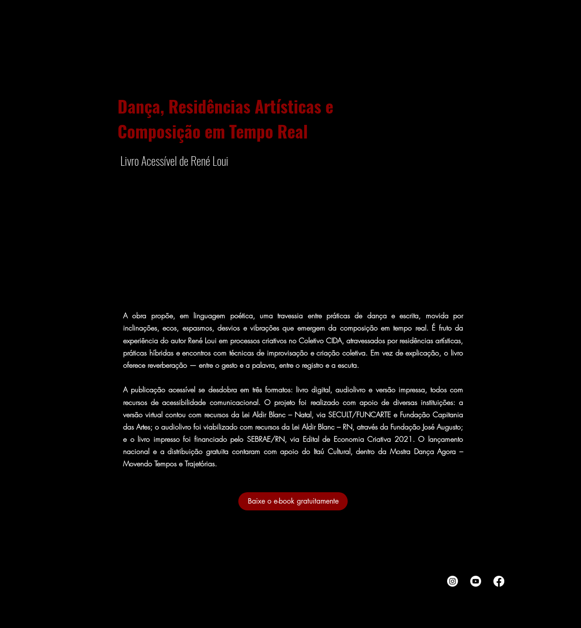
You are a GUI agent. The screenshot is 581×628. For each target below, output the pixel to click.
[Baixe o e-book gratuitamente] (293, 501)
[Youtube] (475, 581)
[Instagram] (452, 581)
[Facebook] (498, 581)
